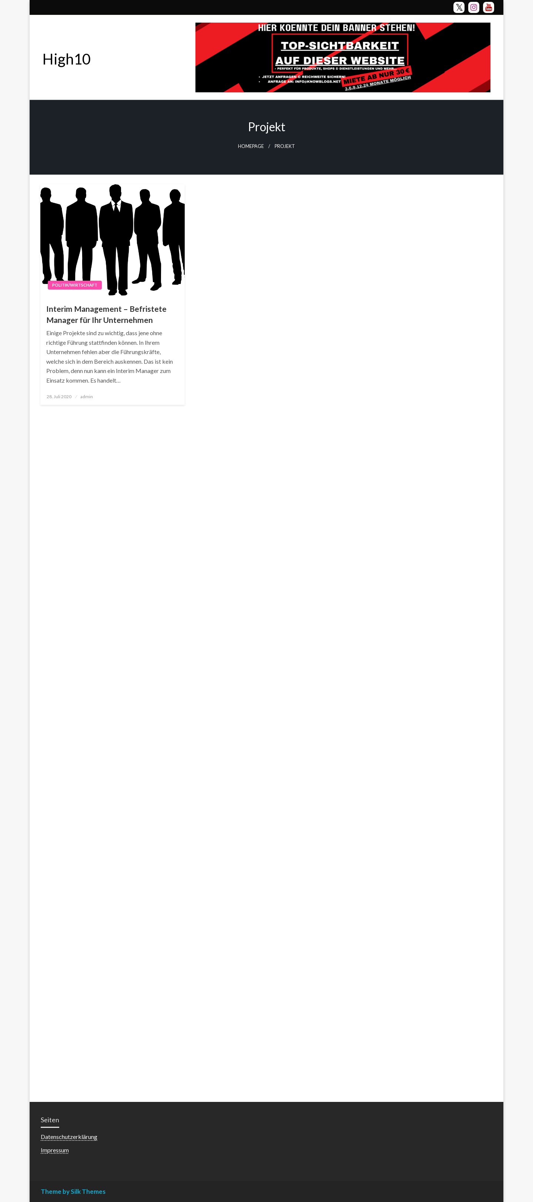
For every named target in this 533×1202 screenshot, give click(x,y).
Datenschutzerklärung (69, 1136)
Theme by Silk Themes (73, 1191)
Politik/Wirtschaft (74, 285)
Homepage (251, 146)
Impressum (55, 1149)
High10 (67, 59)
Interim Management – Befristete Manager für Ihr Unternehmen (106, 314)
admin (86, 396)
